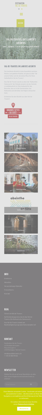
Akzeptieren (23, 408)
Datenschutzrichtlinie (26, 404)
